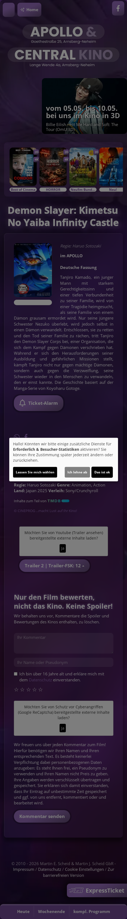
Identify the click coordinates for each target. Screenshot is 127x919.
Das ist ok (102, 472)
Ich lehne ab (77, 472)
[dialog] (63, 459)
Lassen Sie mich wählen (35, 472)
